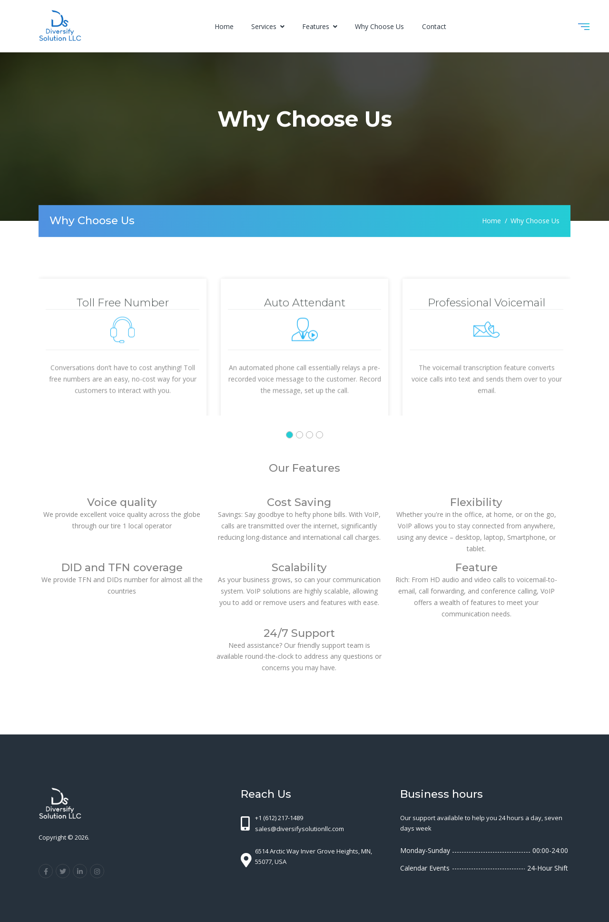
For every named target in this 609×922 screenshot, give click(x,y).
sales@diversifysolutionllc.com (299, 828)
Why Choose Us (379, 26)
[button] (289, 434)
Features (316, 26)
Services (264, 26)
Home (224, 26)
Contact (434, 26)
